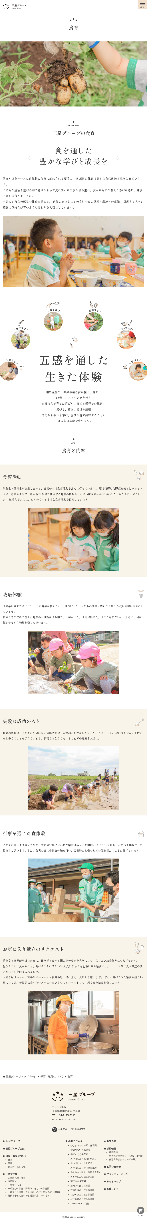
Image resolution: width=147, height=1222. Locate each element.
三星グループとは (15, 1148)
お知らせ (111, 1141)
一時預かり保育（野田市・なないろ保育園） (30, 1188)
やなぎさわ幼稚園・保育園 (84, 1145)
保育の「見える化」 (18, 1166)
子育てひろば (14, 1185)
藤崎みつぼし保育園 (80, 1185)
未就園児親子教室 (16, 1178)
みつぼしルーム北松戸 (81, 1163)
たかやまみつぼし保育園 (82, 1194)
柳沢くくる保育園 (79, 1154)
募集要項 (113, 1152)
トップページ (13, 1141)
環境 (10, 1163)
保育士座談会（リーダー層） (123, 1159)
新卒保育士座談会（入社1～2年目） (126, 1156)
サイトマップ (114, 1181)
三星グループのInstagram (68, 1128)
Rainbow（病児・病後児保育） (86, 1172)
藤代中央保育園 (78, 1181)
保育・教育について (16, 1156)
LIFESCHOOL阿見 (80, 1203)
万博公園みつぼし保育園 (82, 1190)
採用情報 (111, 1148)
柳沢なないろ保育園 (80, 1150)
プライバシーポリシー (118, 1174)
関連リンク (112, 1188)
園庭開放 (12, 1181)
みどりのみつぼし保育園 (82, 1176)
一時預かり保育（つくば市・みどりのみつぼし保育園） (35, 1192)
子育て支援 (11, 1174)
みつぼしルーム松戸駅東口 (84, 1158)
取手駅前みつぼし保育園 (82, 1199)
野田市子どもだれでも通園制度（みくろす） (30, 1195)
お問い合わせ (114, 1166)
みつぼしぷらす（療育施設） (85, 1168)
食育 (10, 1159)
